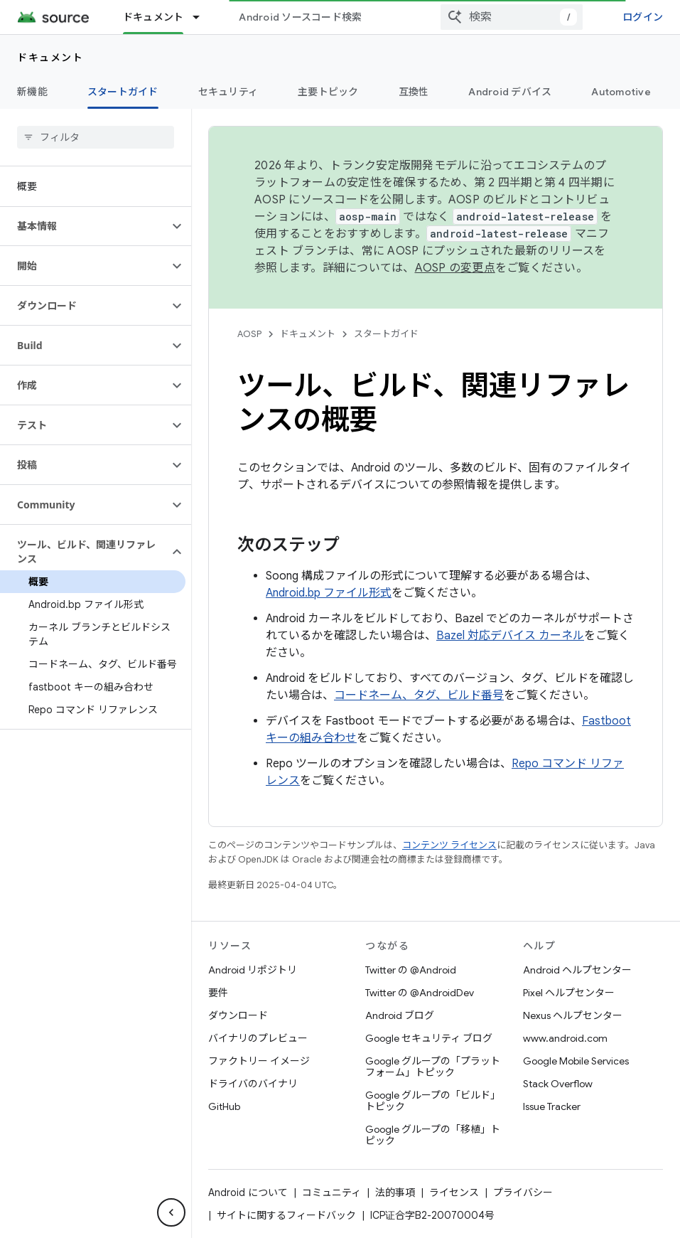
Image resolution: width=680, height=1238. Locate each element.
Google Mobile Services (576, 1061)
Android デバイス (509, 91)
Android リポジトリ (252, 970)
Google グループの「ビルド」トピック (432, 1101)
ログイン (642, 16)
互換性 (414, 91)
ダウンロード (238, 1015)
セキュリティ (228, 91)
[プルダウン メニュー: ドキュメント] (202, 17)
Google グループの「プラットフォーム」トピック (432, 1067)
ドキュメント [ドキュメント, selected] (153, 17)
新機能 (32, 91)
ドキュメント (50, 57)
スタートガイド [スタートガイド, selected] (122, 91)
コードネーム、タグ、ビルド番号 (419, 695)
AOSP (249, 334)
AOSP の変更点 (455, 268)
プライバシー (523, 1192)
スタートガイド (386, 334)
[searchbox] (95, 137)
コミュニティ (331, 1192)
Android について (248, 1192)
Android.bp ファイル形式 (329, 593)
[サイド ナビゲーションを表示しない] (171, 1212)
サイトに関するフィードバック (286, 1215)
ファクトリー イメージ (259, 1061)
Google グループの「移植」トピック (432, 1135)
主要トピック (328, 91)
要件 (218, 992)
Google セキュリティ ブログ (428, 1038)
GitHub (224, 1106)
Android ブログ (399, 1015)
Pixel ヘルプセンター (569, 992)
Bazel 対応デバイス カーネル (510, 636)
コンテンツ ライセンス (449, 845)
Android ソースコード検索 (300, 17)
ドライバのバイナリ (253, 1083)
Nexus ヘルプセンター (572, 1015)
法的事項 (395, 1192)
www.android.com (565, 1038)
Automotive (621, 91)
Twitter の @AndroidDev (419, 992)
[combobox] (512, 17)
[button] (84, 226)
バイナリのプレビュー (258, 1038)
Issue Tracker (552, 1106)
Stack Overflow (558, 1083)
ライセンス (454, 1192)
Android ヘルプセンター (577, 970)
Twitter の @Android (410, 970)
